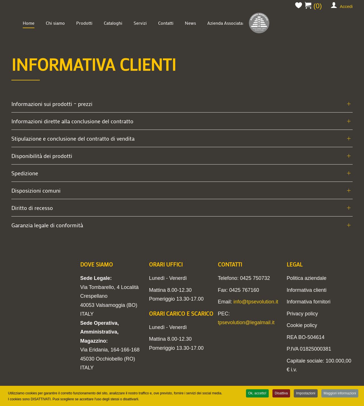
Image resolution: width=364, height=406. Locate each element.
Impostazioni (305, 393)
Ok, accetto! (257, 393)
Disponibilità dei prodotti (41, 155)
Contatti (165, 23)
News (190, 23)
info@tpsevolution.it (255, 302)
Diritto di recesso (32, 207)
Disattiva (281, 393)
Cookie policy (302, 325)
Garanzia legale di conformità (47, 225)
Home (28, 23)
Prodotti (84, 23)
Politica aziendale (306, 278)
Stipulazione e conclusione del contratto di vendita (73, 138)
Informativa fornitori (308, 302)
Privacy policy (302, 314)
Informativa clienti (306, 290)
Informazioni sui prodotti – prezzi (51, 103)
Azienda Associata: (238, 23)
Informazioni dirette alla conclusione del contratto (72, 121)
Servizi (140, 23)
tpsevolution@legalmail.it (246, 322)
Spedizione (24, 173)
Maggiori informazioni (340, 393)
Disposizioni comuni (36, 190)
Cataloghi (113, 23)
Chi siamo (55, 23)
